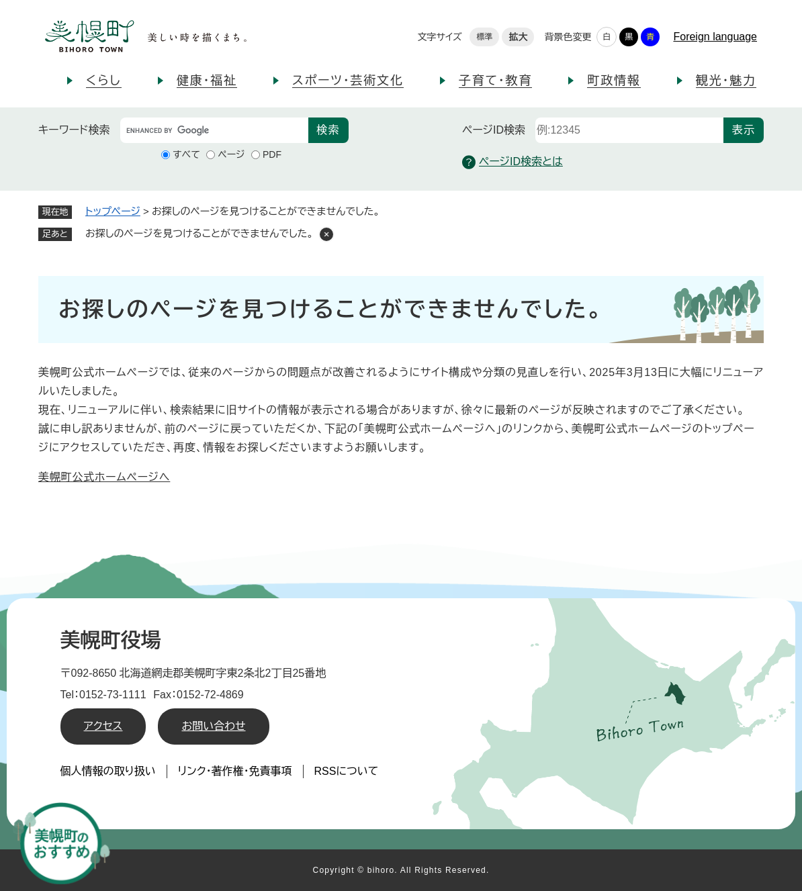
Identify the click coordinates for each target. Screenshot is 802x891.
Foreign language (715, 36)
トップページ (112, 211)
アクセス (103, 726)
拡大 (517, 37)
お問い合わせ (213, 726)
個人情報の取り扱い (108, 771)
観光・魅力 (726, 80)
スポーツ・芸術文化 (348, 80)
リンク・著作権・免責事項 (235, 771)
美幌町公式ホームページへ (104, 477)
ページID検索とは (512, 162)
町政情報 (613, 80)
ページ (231, 154)
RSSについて (346, 771)
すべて (186, 154)
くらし (104, 80)
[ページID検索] (629, 130)
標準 (484, 37)
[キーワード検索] (214, 130)
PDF (272, 154)
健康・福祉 (207, 80)
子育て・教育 (495, 80)
